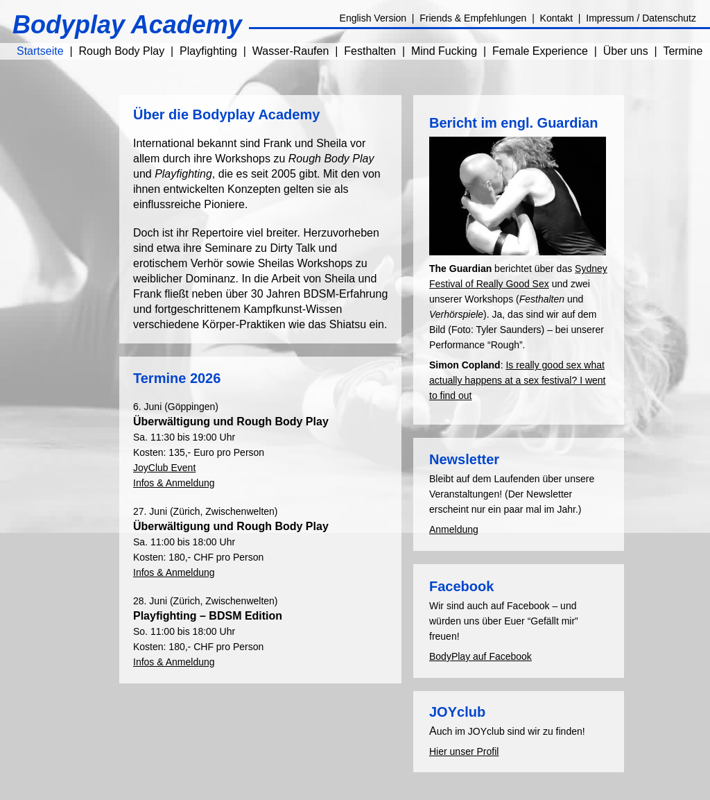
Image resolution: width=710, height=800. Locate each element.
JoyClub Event (164, 467)
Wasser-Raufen (290, 51)
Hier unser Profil (464, 751)
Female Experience (540, 51)
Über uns (625, 51)
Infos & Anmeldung (174, 482)
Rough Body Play (122, 51)
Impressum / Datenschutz (641, 18)
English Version (373, 18)
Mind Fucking (444, 51)
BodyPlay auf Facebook (480, 656)
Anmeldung (453, 529)
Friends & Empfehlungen (472, 18)
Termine (682, 51)
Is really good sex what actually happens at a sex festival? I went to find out (517, 380)
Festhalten (370, 51)
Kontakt (556, 18)
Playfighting (208, 51)
